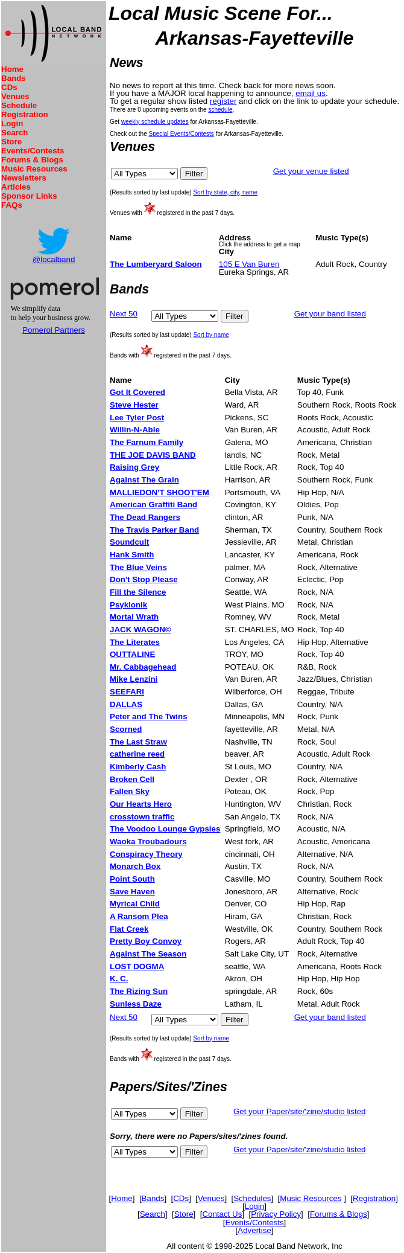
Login (12, 123)
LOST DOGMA (137, 966)
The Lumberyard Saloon (156, 264)
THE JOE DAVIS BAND (153, 455)
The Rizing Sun (139, 991)
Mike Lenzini (133, 679)
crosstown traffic (142, 816)
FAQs (11, 205)
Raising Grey (134, 467)
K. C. (119, 978)
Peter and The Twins (149, 716)
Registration (24, 114)
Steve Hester (134, 404)
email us (310, 93)
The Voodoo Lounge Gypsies (165, 828)
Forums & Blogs (32, 159)
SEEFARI (127, 691)
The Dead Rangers (145, 517)
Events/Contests (32, 150)
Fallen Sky (130, 791)
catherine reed (137, 753)
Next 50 (123, 313)
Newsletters (23, 177)
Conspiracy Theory (146, 854)
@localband (54, 259)
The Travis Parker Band (154, 529)
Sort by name (211, 335)
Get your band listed (330, 313)
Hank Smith (132, 554)
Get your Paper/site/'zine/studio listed (299, 1111)
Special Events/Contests (180, 133)
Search (14, 132)
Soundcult (129, 541)
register (223, 101)
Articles (16, 186)
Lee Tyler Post (137, 417)
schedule (220, 109)
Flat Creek (129, 929)
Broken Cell (132, 779)
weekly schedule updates (155, 121)
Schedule (19, 105)
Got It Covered (137, 392)
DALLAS (126, 704)
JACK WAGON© (140, 629)
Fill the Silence (138, 592)
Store (11, 141)
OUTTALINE (132, 654)
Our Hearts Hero (141, 804)
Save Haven (132, 891)
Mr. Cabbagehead (143, 666)
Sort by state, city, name (225, 192)
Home (12, 69)
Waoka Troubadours (148, 841)
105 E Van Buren (249, 264)
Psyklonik (128, 604)
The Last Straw (138, 741)
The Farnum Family (146, 442)
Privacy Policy (276, 1214)
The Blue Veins (138, 567)
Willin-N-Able (135, 429)
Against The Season (148, 953)
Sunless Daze (136, 1003)
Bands (13, 78)
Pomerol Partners (53, 330)
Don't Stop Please (144, 579)
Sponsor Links (29, 195)
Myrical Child (135, 903)
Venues (15, 96)
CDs (9, 87)
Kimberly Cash (138, 766)
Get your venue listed (311, 171)
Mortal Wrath (134, 616)
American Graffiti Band (153, 504)
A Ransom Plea (139, 916)
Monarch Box (135, 866)
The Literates (135, 642)
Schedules (252, 1198)
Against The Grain (144, 479)
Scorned (126, 729)
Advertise (254, 1230)
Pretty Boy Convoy (145, 941)
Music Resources (34, 168)
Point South (132, 878)
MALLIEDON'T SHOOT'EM (159, 492)
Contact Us (222, 1214)
